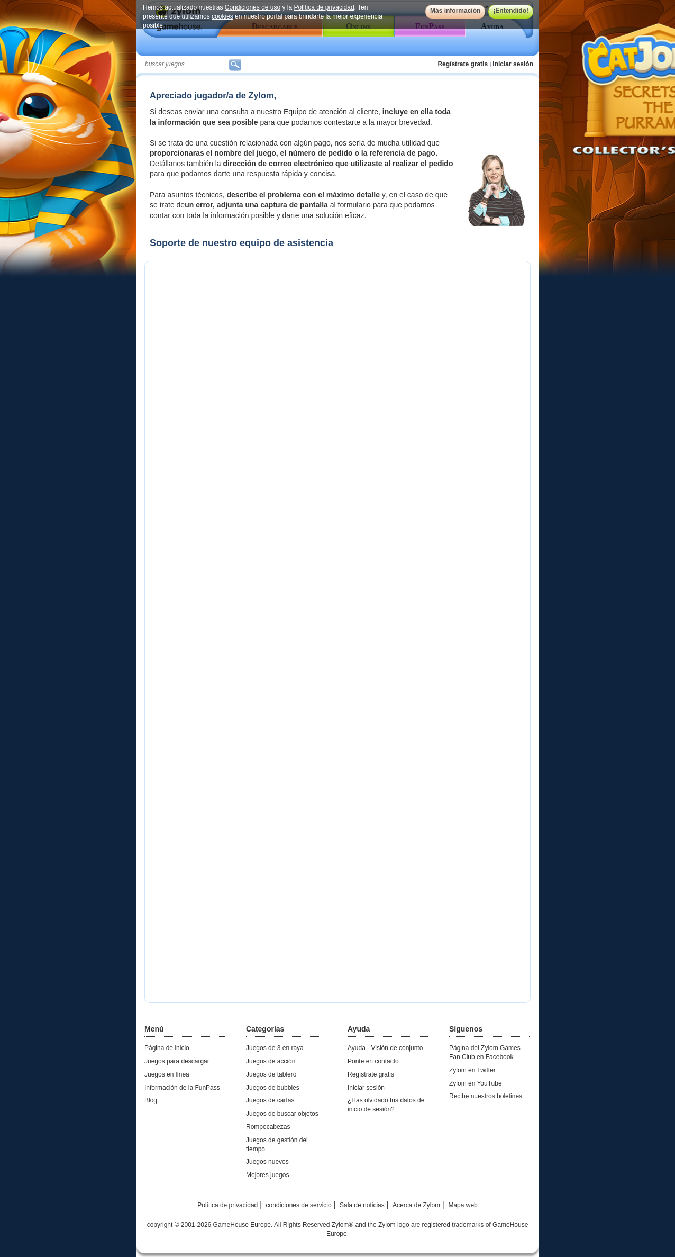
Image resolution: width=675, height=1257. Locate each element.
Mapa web (462, 1205)
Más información (455, 10)
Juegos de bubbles (272, 1087)
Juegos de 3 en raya (275, 1048)
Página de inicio (166, 1048)
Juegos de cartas (270, 1100)
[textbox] (184, 64)
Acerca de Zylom (416, 1205)
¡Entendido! (510, 10)
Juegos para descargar (176, 1061)
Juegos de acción (270, 1061)
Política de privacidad (324, 7)
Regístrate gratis (462, 64)
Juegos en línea (166, 1074)
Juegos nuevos (267, 1161)
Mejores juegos (267, 1175)
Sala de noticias (362, 1205)
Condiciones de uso (252, 7)
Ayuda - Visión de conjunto (385, 1048)
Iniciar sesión (512, 64)
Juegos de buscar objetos (282, 1113)
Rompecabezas (268, 1127)
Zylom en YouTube (475, 1083)
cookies (222, 16)
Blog (150, 1100)
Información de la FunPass (182, 1087)
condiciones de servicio (299, 1205)
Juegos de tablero (271, 1074)
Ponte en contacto (373, 1061)
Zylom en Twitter (472, 1070)
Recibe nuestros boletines (485, 1096)
